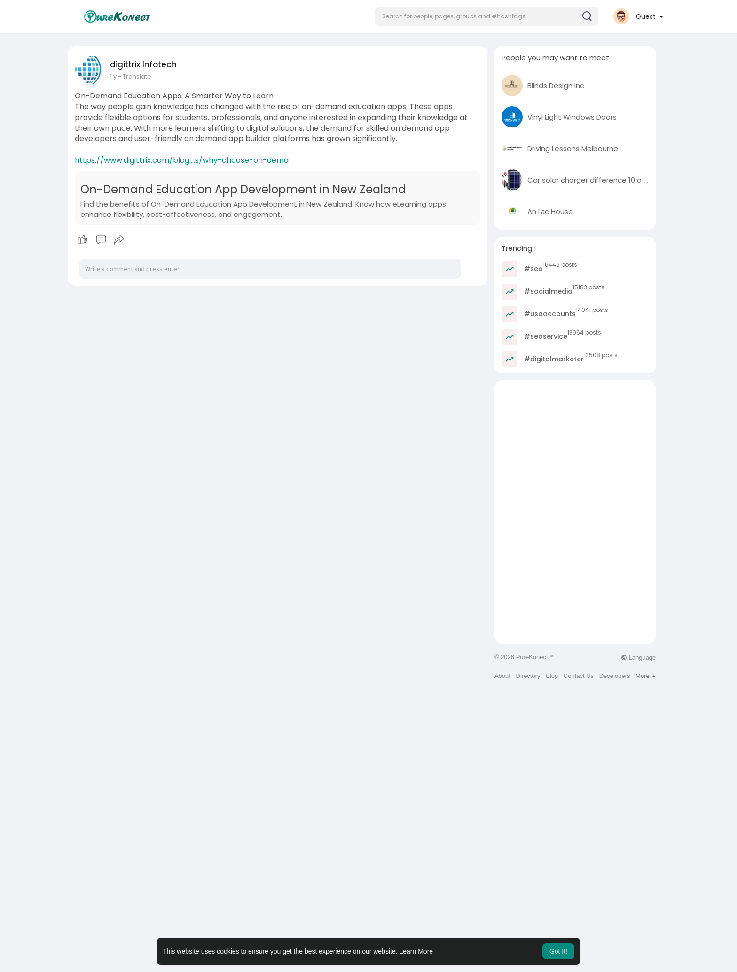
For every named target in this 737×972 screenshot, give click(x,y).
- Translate (134, 76)
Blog (552, 676)
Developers (614, 676)
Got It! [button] (558, 951)
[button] (486, 16)
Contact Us (579, 676)
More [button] (645, 675)
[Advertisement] (575, 446)
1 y (113, 76)
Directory (528, 676)
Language (638, 657)
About (502, 676)
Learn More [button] (416, 951)
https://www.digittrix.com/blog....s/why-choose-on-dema (182, 160)
